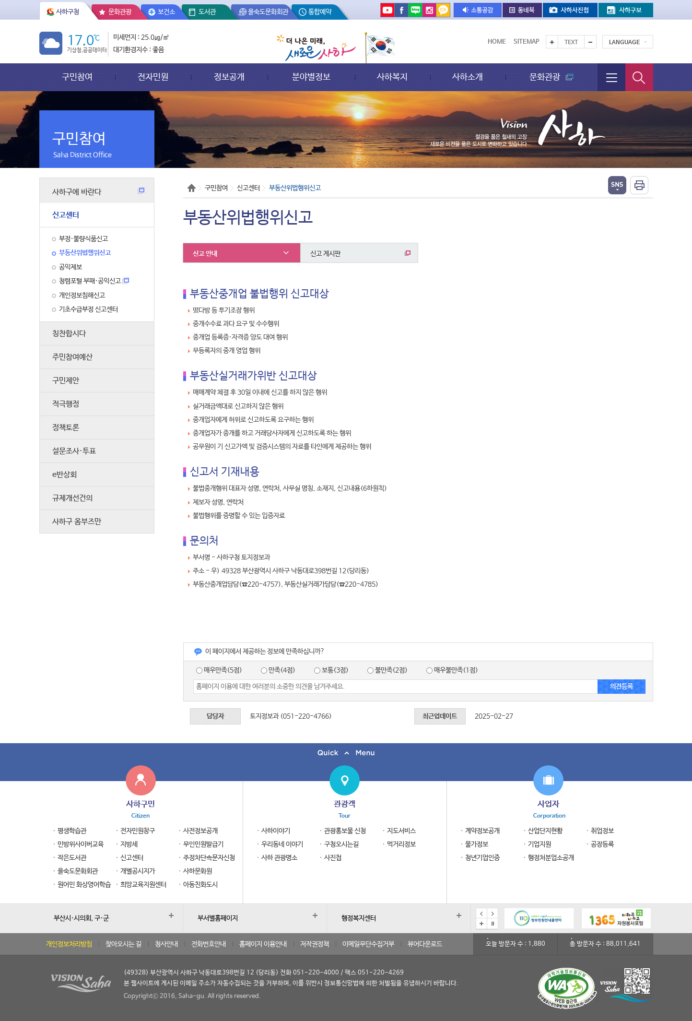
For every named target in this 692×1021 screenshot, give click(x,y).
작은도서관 (72, 858)
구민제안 (65, 380)
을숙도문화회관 (268, 12)
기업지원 (539, 844)
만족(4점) (278, 670)
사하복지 (392, 77)
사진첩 (332, 858)
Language (624, 42)
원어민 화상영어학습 (84, 885)
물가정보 (476, 844)
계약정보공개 (482, 831)
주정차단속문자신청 (209, 858)
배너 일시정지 (492, 923)
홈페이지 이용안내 (263, 944)
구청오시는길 (341, 844)
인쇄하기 (639, 185)
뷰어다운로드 (425, 944)
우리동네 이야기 (282, 844)
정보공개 (229, 77)
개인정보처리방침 (69, 944)
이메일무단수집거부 (368, 944)
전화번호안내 (208, 944)
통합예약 (319, 12)
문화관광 (119, 12)
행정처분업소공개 (551, 858)
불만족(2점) (387, 670)
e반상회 (64, 474)
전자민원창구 (137, 831)
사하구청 (67, 12)
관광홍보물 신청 (345, 831)
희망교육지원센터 (143, 885)
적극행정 (65, 404)
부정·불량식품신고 (83, 239)
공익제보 (70, 267)
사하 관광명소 (279, 858)
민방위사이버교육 (81, 844)
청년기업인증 (482, 858)
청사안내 (166, 944)
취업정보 (602, 831)
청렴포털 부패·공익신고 (94, 281)
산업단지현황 (545, 831)
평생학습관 (72, 831)
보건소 (166, 12)
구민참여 (77, 77)
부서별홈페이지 (218, 918)
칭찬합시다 (69, 333)
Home (497, 42)
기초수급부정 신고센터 (88, 309)
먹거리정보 (401, 844)
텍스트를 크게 (552, 41)
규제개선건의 (72, 498)
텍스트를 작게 (590, 41)
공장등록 (602, 844)
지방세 (129, 844)
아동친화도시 (200, 885)
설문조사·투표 (74, 451)
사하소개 (467, 77)
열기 (617, 185)
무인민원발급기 (203, 844)
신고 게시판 (360, 254)
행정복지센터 (358, 918)
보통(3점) (331, 670)
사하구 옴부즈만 (76, 521)
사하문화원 (197, 871)
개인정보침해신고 (82, 295)
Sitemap (527, 42)
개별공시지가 (137, 871)
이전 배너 (481, 913)
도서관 (207, 12)
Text (571, 42)
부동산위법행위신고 (85, 253)
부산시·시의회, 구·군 (81, 918)
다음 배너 (492, 913)
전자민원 (153, 77)
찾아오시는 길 (123, 944)
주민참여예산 (72, 357)
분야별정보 (311, 77)
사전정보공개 (200, 831)
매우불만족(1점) (452, 670)
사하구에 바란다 (98, 192)
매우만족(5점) (219, 670)
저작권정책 (314, 944)
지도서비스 (401, 831)
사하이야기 (275, 831)
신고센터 (65, 215)
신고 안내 (205, 254)
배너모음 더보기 (481, 923)
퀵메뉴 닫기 (346, 753)
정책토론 (65, 427)
